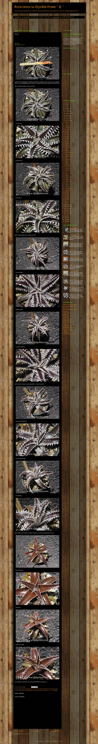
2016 (66, 216)
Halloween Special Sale (74, 271)
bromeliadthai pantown (68, 325)
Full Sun (67, 175)
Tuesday (67, 191)
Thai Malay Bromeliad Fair (67, 17)
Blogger (60, 741)
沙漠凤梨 (55, 690)
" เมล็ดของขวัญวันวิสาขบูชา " (75, 257)
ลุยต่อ (67, 149)
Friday (67, 140)
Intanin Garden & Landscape (69, 306)
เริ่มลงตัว (67, 145)
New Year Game (72, 250)
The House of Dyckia (67, 322)
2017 (66, 110)
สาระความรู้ (26, 17)
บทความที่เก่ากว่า (55, 731)
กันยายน (67, 117)
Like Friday (68, 129)
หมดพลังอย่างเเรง (69, 156)
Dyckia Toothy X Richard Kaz (42, 688)
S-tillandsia (65, 314)
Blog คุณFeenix (66, 315)
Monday (67, 122)
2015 (66, 217)
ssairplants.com (66, 332)
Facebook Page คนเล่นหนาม (69, 333)
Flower (67, 141)
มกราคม (67, 213)
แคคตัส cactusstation (67, 330)
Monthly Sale (68, 190)
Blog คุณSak (65, 317)
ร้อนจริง (67, 197)
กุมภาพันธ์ (68, 211)
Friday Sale (71, 242)
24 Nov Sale (71, 293)
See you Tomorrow (69, 152)
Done (67, 186)
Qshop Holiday (69, 188)
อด (66, 200)
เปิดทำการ (68, 150)
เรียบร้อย (67, 166)
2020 (66, 104)
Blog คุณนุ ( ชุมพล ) (67, 319)
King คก (67, 131)
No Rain (67, 132)
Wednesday (68, 165)
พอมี (66, 157)
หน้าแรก (37, 731)
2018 (66, 108)
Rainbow (67, 179)
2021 (66, 102)
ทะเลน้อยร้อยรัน (56, 17)
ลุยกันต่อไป (68, 147)
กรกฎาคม (68, 120)
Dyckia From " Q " (21, 44)
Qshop (41, 17)
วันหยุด (67, 138)
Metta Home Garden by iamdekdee (70, 304)
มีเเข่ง (67, 123)
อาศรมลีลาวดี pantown (68, 329)
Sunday (67, 136)
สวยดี (67, 177)
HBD (67, 174)
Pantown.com (66, 324)
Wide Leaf (68, 168)
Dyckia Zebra (35, 690)
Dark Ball (67, 125)
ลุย (66, 172)
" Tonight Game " (72, 264)
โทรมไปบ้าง (68, 127)
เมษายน (67, 208)
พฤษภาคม (68, 206)
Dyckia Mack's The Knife (31, 688)
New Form (68, 154)
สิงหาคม (67, 118)
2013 (66, 221)
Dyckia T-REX (52, 688)
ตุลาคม (67, 115)
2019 (66, 106)
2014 (66, 219)
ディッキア (50, 690)
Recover (67, 163)
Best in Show (47, 17)
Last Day (67, 143)
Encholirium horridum (43, 690)
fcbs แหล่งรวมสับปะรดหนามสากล (70, 309)
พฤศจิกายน (68, 113)
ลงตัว (67, 182)
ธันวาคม (68, 111)
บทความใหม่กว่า (19, 731)
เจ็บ (66, 202)
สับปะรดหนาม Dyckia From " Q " (38, 7)
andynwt (51, 741)
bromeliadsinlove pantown (68, 327)
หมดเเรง (67, 170)
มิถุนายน (68, 204)
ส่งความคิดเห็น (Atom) (24, 733)
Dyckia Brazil (66, 307)
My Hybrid (68, 159)
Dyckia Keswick (22, 688)
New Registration (34, 17)
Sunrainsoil (65, 311)
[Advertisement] (38, 24)
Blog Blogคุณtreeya (67, 320)
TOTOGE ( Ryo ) (66, 312)
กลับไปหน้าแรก (18, 17)
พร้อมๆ (67, 184)
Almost (67, 161)
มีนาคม (67, 210)
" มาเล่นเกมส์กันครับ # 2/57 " (74, 235)
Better (67, 193)
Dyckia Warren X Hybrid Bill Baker (26, 690)
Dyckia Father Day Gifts (74, 228)
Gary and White (69, 181)
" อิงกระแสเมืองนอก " (73, 279)
